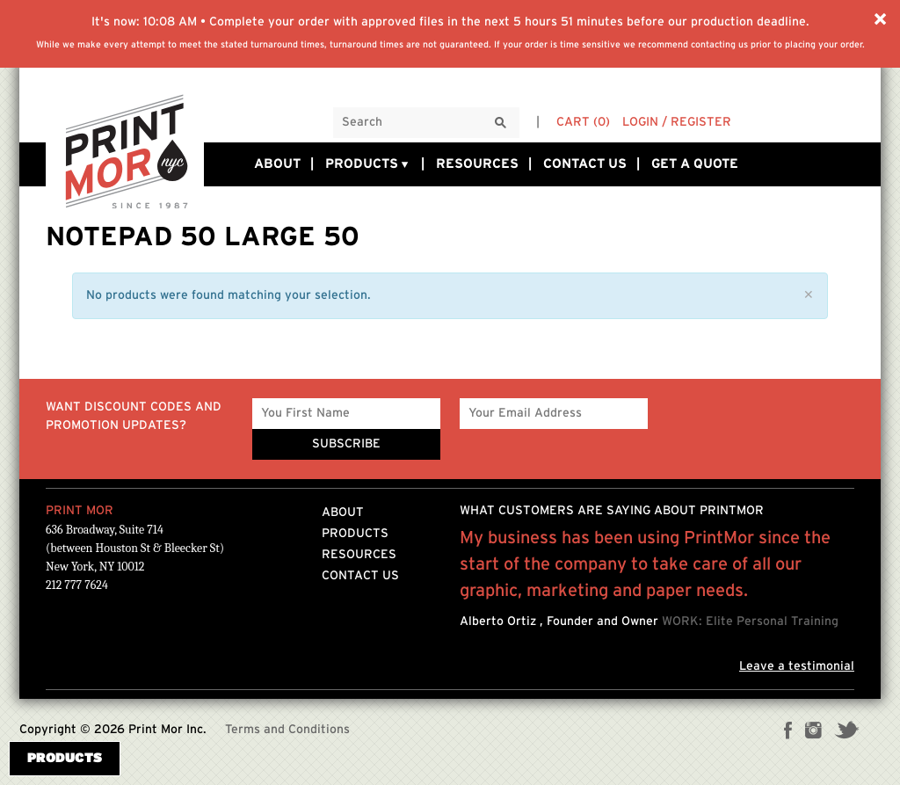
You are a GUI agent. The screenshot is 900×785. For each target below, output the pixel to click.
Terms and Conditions (287, 729)
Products (368, 164)
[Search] (501, 123)
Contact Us (585, 164)
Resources (477, 164)
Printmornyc (125, 150)
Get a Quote (694, 164)
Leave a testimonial (796, 666)
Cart (583, 122)
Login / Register (676, 122)
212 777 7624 (77, 585)
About (277, 164)
